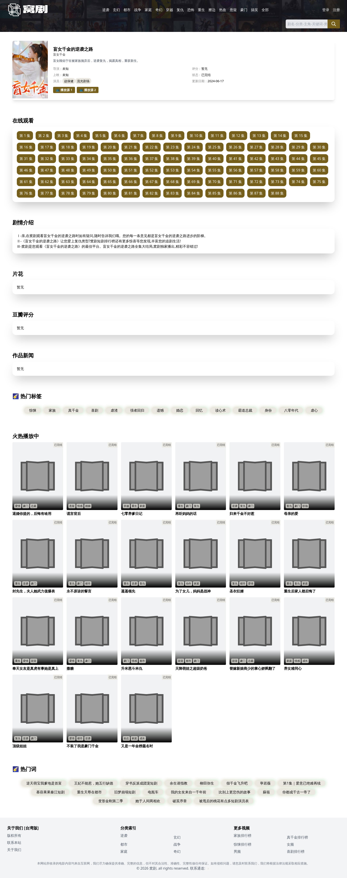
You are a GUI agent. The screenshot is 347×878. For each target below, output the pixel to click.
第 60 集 (319, 170)
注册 (336, 9)
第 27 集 (256, 147)
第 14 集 (280, 135)
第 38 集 (172, 158)
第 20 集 (109, 147)
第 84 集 (193, 193)
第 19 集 (88, 147)
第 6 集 (119, 135)
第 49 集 (88, 170)
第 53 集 (172, 170)
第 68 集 (172, 181)
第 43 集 (277, 158)
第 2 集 (43, 135)
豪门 (243, 9)
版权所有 (14, 835)
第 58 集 (277, 170)
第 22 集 (151, 147)
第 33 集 (67, 158)
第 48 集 (67, 170)
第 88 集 (277, 193)
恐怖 (190, 9)
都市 (127, 9)
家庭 (148, 9)
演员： (57, 81)
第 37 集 (151, 158)
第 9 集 (176, 135)
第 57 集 (256, 170)
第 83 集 (172, 193)
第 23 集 (172, 147)
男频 (237, 851)
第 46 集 (26, 170)
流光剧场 (83, 81)
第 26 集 (235, 147)
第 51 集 (130, 170)
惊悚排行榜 (242, 844)
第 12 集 (238, 135)
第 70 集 (214, 181)
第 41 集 (235, 158)
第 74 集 (298, 181)
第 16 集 (26, 147)
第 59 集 (298, 170)
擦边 (212, 9)
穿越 (169, 9)
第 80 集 (109, 193)
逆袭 (105, 9)
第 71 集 (235, 181)
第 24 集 (193, 147)
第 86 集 (235, 193)
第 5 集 (100, 135)
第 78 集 (67, 193)
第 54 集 (193, 170)
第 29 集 (298, 147)
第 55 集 (214, 170)
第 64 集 (88, 181)
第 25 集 (214, 147)
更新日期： (200, 81)
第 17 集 (47, 147)
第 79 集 (88, 193)
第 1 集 (24, 135)
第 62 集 (47, 181)
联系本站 (14, 842)
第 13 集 (259, 135)
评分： (196, 68)
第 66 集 (130, 181)
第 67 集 (151, 181)
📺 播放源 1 (64, 90)
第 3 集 (62, 135)
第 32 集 (47, 158)
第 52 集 (151, 170)
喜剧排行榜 (296, 851)
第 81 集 (130, 193)
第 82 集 (151, 193)
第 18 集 (67, 147)
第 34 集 (88, 158)
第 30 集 (319, 147)
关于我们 (14, 849)
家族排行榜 (242, 835)
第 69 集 (193, 181)
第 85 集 (214, 193)
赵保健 (68, 81)
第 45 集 (319, 158)
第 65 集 (109, 181)
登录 (325, 9)
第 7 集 (138, 135)
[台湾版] (31, 828)
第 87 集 (256, 193)
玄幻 (116, 9)
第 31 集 (26, 158)
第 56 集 (235, 170)
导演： (57, 68)
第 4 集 (81, 135)
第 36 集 (130, 158)
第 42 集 (256, 158)
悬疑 (233, 9)
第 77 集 (47, 193)
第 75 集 (319, 181)
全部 (265, 9)
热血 (222, 9)
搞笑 (254, 9)
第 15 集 (300, 135)
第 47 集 (47, 170)
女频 (290, 844)
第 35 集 (109, 158)
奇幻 (158, 9)
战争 (137, 9)
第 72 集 (256, 181)
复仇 (180, 9)
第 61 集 (26, 181)
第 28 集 (277, 147)
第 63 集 (67, 181)
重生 (201, 9)
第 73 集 (277, 181)
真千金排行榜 (297, 837)
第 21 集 (130, 147)
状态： (196, 75)
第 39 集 (193, 158)
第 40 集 (214, 158)
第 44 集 (298, 158)
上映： (57, 75)
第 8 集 (157, 135)
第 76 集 (26, 193)
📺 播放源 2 (87, 90)
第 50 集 (109, 170)
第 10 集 (196, 135)
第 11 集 (217, 135)
